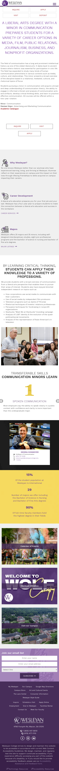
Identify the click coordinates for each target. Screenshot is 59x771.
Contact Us (22, 709)
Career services (8, 213)
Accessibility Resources (43, 769)
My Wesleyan (13, 686)
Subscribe (29, 676)
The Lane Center (20, 694)
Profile (18, 460)
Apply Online (44, 702)
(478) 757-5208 (20, 456)
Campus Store (19, 690)
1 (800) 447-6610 (29, 731)
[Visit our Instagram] (28, 738)
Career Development (21, 196)
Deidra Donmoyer (30, 452)
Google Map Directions (45, 686)
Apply (43, 10)
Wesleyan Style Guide (31, 697)
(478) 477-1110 (29, 733)
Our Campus (27, 686)
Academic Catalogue (10, 109)
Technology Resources (18, 769)
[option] (29, 401)
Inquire (16, 10)
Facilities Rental (46, 706)
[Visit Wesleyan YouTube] (34, 738)
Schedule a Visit (29, 702)
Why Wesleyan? (18, 162)
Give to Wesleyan (29, 706)
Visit (16, 15)
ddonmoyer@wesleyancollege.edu (27, 458)
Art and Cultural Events (38, 690)
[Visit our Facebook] (22, 738)
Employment (14, 706)
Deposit (43, 15)
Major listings (7, 246)
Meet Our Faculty (37, 709)
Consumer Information (39, 694)
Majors (13, 229)
